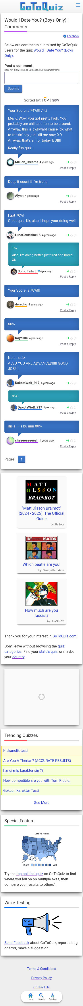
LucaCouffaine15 (28, 235)
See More (41, 803)
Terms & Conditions (41, 969)
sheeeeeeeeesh (26, 440)
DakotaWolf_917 (27, 383)
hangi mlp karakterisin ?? (23, 770)
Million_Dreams (26, 162)
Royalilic (21, 338)
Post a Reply (68, 168)
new (55, 100)
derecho (21, 304)
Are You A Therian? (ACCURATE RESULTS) (37, 761)
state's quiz (48, 651)
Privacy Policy (41, 978)
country (18, 657)
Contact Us (41, 987)
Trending (52, 996)
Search (42, 996)
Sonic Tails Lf (28, 271)
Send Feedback (16, 943)
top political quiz (29, 874)
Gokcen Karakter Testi (21, 790)
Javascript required (41, 78)
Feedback (73, 36)
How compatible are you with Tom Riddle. (36, 780)
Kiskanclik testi (15, 751)
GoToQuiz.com (64, 636)
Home (30, 996)
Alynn (19, 196)
